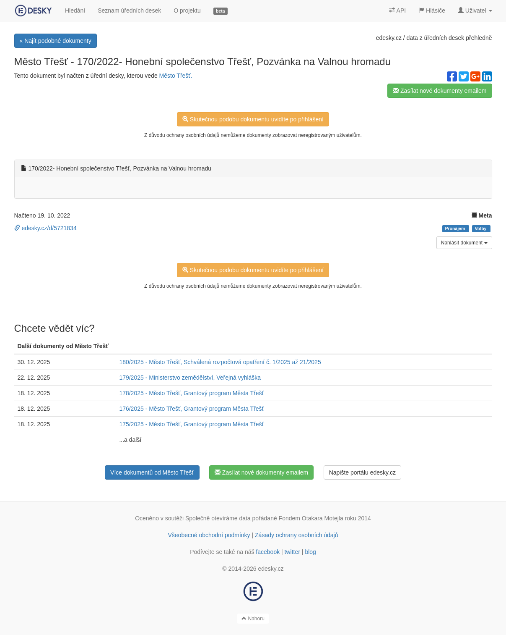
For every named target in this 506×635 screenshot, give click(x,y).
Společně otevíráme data (218, 518)
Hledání (75, 10)
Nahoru (253, 619)
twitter (292, 551)
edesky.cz (389, 37)
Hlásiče (431, 10)
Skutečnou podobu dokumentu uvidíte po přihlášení (253, 119)
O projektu (187, 10)
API (397, 10)
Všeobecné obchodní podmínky (209, 535)
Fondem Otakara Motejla (311, 518)
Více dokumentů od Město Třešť (152, 472)
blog (310, 551)
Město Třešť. (175, 75)
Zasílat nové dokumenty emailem (439, 90)
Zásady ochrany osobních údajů (296, 535)
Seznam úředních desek (129, 10)
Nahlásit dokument (464, 243)
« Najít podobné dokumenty (55, 40)
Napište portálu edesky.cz (362, 472)
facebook (268, 551)
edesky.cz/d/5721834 (45, 228)
